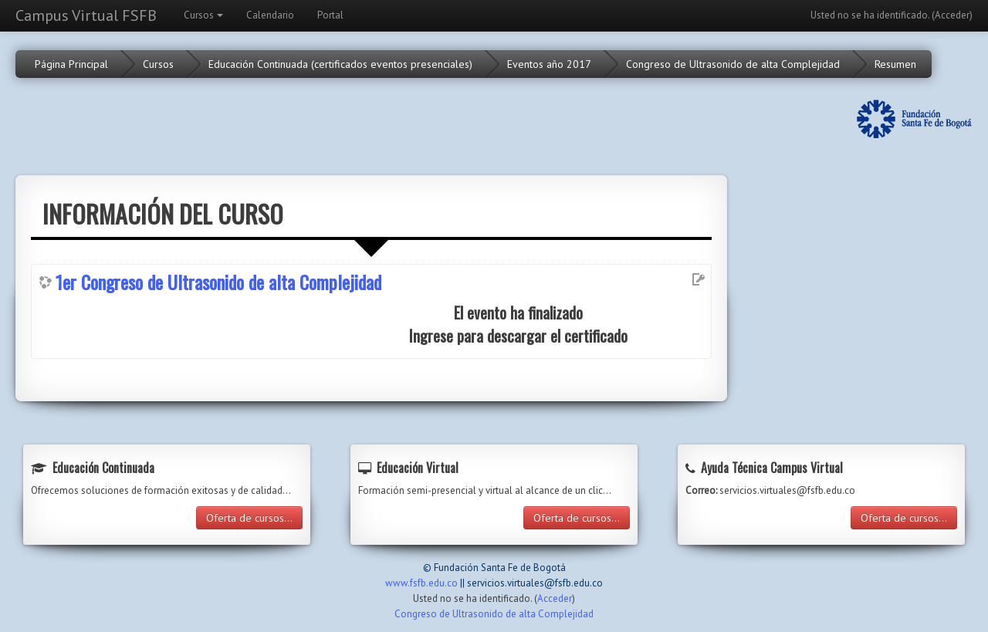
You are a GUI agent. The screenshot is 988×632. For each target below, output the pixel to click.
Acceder (952, 15)
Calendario (270, 15)
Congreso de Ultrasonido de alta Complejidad (733, 64)
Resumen (895, 64)
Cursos (203, 15)
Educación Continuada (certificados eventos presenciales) (340, 64)
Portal (330, 15)
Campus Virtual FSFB (86, 15)
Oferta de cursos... (249, 518)
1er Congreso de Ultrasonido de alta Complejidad (218, 281)
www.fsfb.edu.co (421, 583)
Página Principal (71, 64)
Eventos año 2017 (549, 64)
